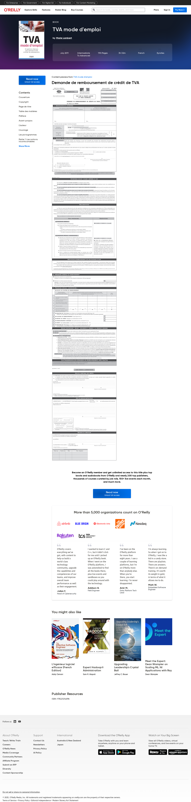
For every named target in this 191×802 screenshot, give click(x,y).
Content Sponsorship (13, 772)
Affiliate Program (11, 760)
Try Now (180, 9)
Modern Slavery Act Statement (65, 800)
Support (38, 735)
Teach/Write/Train (12, 740)
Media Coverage (11, 752)
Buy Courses (77, 9)
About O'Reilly (11, 735)
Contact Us (38, 740)
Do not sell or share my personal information (21, 792)
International (64, 735)
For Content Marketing (85, 3)
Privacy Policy (40, 748)
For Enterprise (12, 3)
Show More (24, 146)
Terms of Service (9, 800)
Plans (156, 9)
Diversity (7, 768)
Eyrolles (160, 53)
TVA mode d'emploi (82, 77)
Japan (60, 744)
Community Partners (12, 756)
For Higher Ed (48, 3)
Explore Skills (31, 9)
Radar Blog (60, 9)
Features (46, 9)
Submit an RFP (9, 764)
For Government (30, 3)
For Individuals (65, 3)
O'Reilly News (9, 748)
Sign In (167, 9)
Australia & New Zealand (69, 740)
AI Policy (37, 752)
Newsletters (39, 744)
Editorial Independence (41, 800)
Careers (6, 744)
